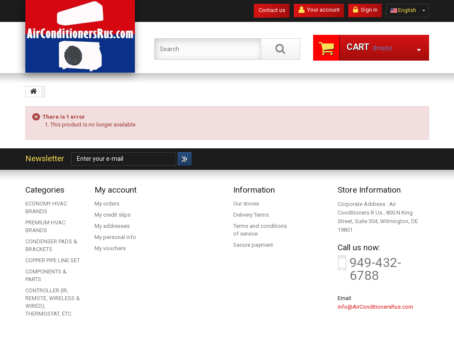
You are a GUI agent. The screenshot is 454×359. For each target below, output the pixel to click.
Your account (319, 10)
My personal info (115, 237)
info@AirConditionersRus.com (375, 307)
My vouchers (110, 248)
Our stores (246, 203)
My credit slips (112, 215)
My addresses (112, 226)
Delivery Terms (251, 215)
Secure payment (253, 245)
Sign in (365, 10)
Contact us (272, 10)
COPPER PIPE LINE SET (52, 260)
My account (115, 190)
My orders (106, 203)
